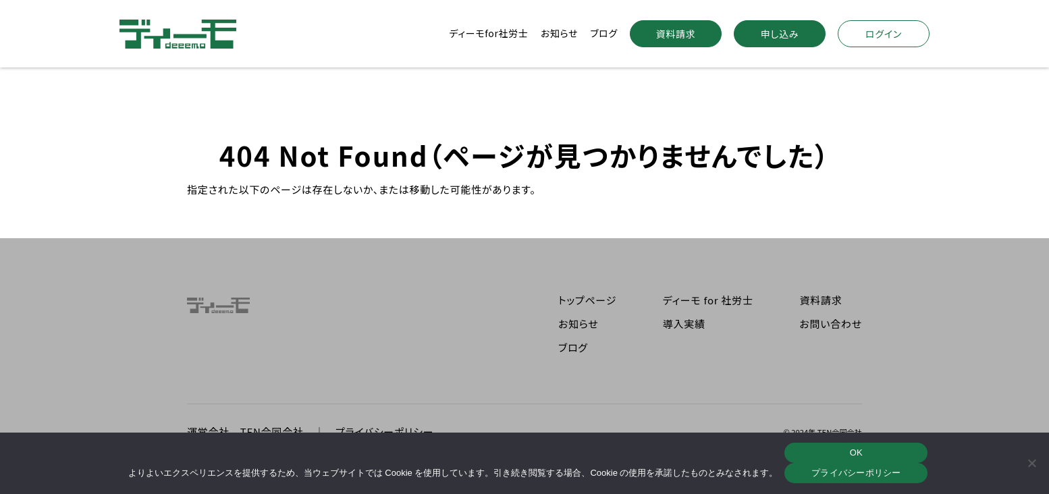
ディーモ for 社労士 (708, 300)
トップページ (587, 300)
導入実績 (684, 324)
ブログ (604, 33)
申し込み (780, 33)
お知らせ (560, 33)
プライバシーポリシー (856, 473)
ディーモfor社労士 (488, 33)
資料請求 (676, 33)
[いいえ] (1032, 463)
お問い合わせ (830, 324)
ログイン (883, 33)
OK (856, 452)
